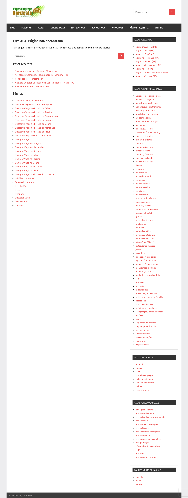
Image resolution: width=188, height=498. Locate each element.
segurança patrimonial (146, 326)
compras (139, 143)
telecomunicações (144, 337)
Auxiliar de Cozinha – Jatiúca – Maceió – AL (36, 70)
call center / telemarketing (148, 132)
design (139, 165)
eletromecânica (143, 187)
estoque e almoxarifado (147, 209)
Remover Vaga (98, 27)
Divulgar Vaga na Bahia (26, 154)
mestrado (140, 453)
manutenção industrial (146, 267)
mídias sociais (142, 289)
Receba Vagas (22, 186)
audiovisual (141, 125)
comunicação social (144, 147)
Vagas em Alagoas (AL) (146, 46)
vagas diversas (142, 344)
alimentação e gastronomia (148, 106)
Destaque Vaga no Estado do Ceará (33, 123)
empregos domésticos (146, 198)
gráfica (139, 216)
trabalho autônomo (144, 379)
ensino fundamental (145, 413)
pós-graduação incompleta (148, 446)
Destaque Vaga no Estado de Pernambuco (36, 116)
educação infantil (143, 176)
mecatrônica (141, 286)
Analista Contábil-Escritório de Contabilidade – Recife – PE (44, 82)
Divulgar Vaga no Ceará (27, 162)
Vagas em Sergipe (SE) (146, 76)
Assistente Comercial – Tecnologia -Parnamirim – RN (41, 74)
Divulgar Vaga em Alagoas (28, 143)
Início (12, 27)
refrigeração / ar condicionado (149, 311)
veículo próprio (142, 389)
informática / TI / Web (146, 242)
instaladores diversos (145, 245)
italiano (139, 484)
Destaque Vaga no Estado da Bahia (32, 108)
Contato (159, 27)
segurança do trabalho (146, 322)
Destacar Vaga (78, 27)
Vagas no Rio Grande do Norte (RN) (152, 72)
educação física (142, 172)
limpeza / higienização (146, 256)
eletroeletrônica (143, 183)
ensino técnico (142, 428)
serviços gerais (142, 330)
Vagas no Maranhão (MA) (147, 57)
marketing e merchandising (148, 275)
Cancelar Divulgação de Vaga (30, 100)
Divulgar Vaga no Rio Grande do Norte (34, 174)
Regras (41, 27)
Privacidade (117, 27)
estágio (139, 368)
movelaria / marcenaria (146, 293)
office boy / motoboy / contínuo (150, 297)
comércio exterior (144, 139)
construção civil (143, 150)
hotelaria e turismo (144, 220)
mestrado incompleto (145, 457)
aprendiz (140, 364)
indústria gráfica (143, 231)
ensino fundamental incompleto (150, 417)
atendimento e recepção (147, 121)
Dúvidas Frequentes (139, 27)
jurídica (139, 249)
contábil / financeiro (145, 154)
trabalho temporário (145, 382)
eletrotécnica (142, 194)
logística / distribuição (146, 260)
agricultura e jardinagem (147, 103)
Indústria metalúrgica (145, 234)
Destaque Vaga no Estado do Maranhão (35, 127)
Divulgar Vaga (58, 27)
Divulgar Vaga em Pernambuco (30, 147)
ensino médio (142, 420)
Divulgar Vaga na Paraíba (27, 158)
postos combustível (145, 304)
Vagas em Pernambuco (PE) (148, 65)
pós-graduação (142, 442)
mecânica (140, 282)
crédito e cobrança (144, 161)
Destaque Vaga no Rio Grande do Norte (35, 135)
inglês (138, 480)
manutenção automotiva (147, 264)
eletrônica (140, 190)
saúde (138, 319)
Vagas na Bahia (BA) (145, 50)
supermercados (143, 333)
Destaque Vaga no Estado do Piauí (32, 131)
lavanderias (141, 253)
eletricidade (141, 180)
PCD (138, 371)
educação (140, 169)
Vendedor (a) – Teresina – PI (29, 78)
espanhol (140, 477)
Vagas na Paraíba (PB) (146, 61)
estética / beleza (143, 205)
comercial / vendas (144, 136)
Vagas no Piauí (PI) (144, 68)
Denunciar (26, 27)
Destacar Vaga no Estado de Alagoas (33, 104)
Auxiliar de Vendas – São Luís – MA (32, 86)
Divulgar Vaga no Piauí (26, 170)
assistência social (143, 117)
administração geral (145, 99)
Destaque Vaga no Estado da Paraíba (33, 112)
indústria (140, 227)
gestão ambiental (144, 212)
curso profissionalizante (147, 409)
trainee (139, 386)
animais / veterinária (145, 110)
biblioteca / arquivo (144, 128)
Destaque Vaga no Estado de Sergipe (34, 119)
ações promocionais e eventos (149, 95)
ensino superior (143, 435)
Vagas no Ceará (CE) (145, 54)
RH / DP (139, 315)
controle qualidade (144, 158)
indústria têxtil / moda (146, 238)
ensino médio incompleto (147, 424)
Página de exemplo (24, 182)
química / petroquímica (146, 308)
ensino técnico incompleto (148, 431)
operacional (141, 300)
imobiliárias (141, 223)
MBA (138, 278)
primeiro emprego (144, 375)
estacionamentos (143, 201)
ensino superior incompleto (148, 438)
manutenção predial (145, 271)
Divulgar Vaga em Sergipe (28, 150)
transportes (141, 340)
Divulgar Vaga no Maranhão (29, 166)
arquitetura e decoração (147, 114)
